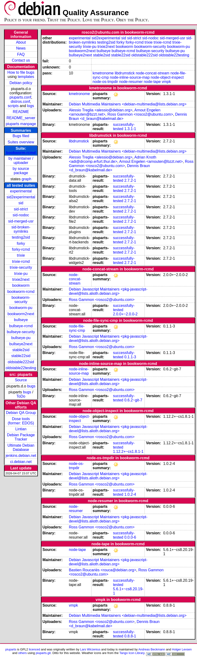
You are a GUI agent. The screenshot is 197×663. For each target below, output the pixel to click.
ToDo (21, 396)
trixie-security (21, 267)
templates (26, 77)
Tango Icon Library (131, 653)
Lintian (20, 429)
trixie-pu (21, 274)
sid (20, 203)
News (21, 48)
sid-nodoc (21, 215)
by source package (21, 171)
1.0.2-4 (130, 494)
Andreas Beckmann (151, 649)
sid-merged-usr (21, 221)
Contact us (21, 60)
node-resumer (131, 82)
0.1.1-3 (130, 357)
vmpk (166, 82)
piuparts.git (43, 653)
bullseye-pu (21, 338)
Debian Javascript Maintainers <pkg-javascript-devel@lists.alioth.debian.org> (108, 291)
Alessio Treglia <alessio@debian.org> (100, 110)
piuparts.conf (20, 97)
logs (30, 106)
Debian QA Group (21, 413)
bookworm (21, 285)
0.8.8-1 (130, 636)
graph (26, 179)
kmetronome (103, 73)
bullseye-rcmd (21, 326)
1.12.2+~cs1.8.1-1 (128, 452)
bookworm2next (21, 314)
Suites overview (21, 142)
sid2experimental (21, 197)
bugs (31, 386)
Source (21, 380)
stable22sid (21, 356)
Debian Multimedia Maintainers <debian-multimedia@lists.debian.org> (127, 104)
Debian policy (20, 83)
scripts (13, 106)
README (21, 112)
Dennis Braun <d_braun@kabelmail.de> (109, 168)
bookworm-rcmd (21, 153)
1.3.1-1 (130, 129)
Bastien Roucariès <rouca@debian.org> (102, 570)
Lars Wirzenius (90, 649)
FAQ (21, 54)
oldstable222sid (21, 362)
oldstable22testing (21, 368)
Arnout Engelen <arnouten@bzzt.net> (151, 161)
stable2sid (20, 350)
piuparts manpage (21, 124)
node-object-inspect (167, 77)
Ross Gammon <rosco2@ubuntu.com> (140, 114)
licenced (34, 649)
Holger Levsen (182, 649)
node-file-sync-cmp (77, 328)
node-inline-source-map (129, 77)
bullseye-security (21, 332)
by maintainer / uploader (21, 160)
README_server (20, 118)
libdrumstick (125, 73)
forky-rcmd (21, 249)
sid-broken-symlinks (20, 229)
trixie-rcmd (21, 261)
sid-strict (21, 209)
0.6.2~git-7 (133, 400)
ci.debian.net (21, 462)
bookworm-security (21, 299)
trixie (21, 255)
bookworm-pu (20, 308)
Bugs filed (21, 136)
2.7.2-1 (130, 180)
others (22, 653)
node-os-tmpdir (105, 82)
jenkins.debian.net (21, 456)
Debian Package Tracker (21, 437)
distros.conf (20, 102)
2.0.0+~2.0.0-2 (125, 314)
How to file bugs (20, 72)
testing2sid (21, 237)
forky (21, 243)
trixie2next (21, 279)
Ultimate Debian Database (20, 447)
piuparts (10, 649)
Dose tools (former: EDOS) (21, 421)
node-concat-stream (152, 73)
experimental (21, 191)
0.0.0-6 (130, 537)
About (21, 42)
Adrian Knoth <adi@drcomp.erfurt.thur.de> (112, 159)
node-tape (152, 82)
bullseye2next (20, 344)
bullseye (21, 320)
